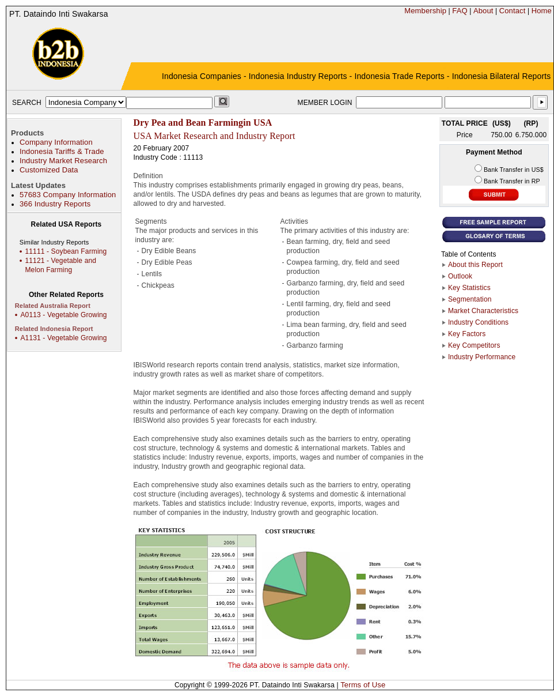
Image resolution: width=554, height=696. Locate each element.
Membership (425, 10)
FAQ (459, 10)
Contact (512, 10)
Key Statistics (469, 288)
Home (542, 10)
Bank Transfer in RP (512, 181)
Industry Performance (481, 357)
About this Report (475, 265)
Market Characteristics (483, 311)
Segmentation (470, 299)
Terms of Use (362, 684)
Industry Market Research (63, 160)
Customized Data (49, 169)
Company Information (56, 142)
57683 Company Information (68, 194)
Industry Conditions (478, 322)
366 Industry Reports (55, 204)
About (483, 10)
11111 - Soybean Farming (66, 251)
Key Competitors (474, 345)
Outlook (460, 276)
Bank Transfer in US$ (514, 169)
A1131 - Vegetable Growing (63, 338)
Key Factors (467, 334)
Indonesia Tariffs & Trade (62, 151)
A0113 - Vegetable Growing (63, 315)
